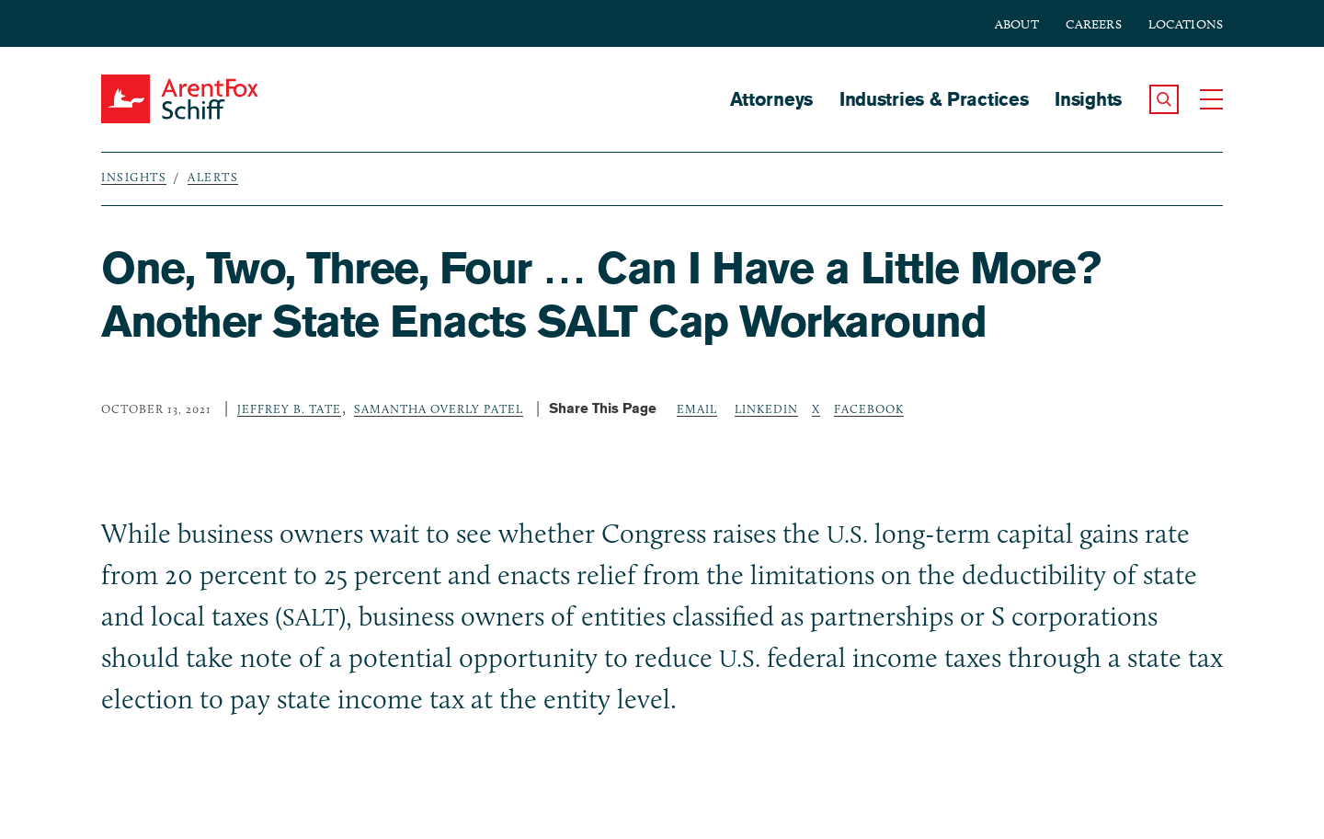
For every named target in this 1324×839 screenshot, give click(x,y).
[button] (1164, 99)
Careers (1094, 24)
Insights (1088, 98)
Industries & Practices (933, 98)
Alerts (213, 176)
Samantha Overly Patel (438, 408)
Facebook (869, 408)
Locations (1185, 24)
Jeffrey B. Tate (289, 408)
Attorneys (771, 98)
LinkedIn (766, 408)
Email (697, 408)
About (1017, 24)
